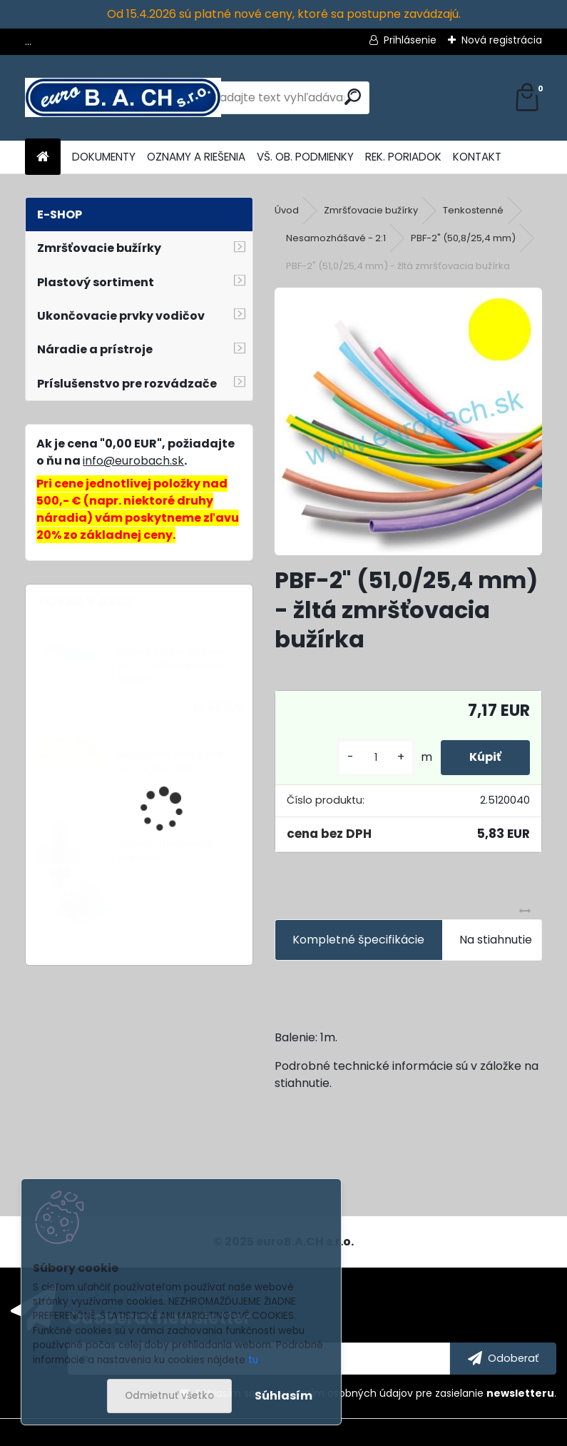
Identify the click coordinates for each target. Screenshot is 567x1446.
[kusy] (375, 757)
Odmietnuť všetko (169, 1395)
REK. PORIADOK (403, 156)
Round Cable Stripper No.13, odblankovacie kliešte (172, 665)
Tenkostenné (473, 210)
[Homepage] (43, 157)
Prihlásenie (410, 40)
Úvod (287, 210)
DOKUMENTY (104, 156)
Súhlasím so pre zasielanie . (375, 1393)
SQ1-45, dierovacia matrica (165, 851)
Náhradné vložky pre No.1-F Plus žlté (170, 762)
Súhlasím (283, 1395)
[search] (352, 97)
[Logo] (123, 97)
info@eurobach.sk (133, 460)
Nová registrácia (501, 40)
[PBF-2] (408, 421)
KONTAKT (477, 156)
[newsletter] (503, 1359)
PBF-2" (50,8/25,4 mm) (463, 238)
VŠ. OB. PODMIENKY (305, 156)
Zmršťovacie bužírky (371, 210)
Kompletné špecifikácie (358, 939)
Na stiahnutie (495, 939)
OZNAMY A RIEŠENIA (196, 156)
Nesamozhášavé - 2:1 (336, 238)
